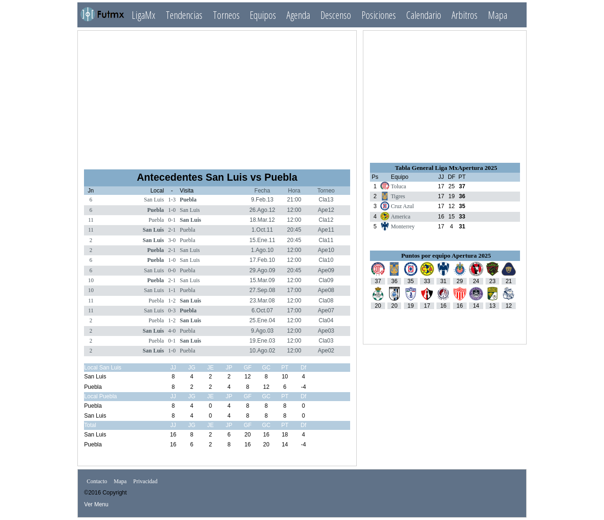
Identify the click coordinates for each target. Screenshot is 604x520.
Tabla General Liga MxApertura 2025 (446, 167)
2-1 (172, 229)
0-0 (172, 270)
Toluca (398, 186)
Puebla (188, 199)
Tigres (398, 196)
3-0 (172, 240)
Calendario (423, 15)
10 (90, 280)
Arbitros (465, 15)
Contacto (97, 481)
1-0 (172, 210)
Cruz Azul (402, 206)
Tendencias (184, 15)
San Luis (154, 199)
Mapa (497, 15)
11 (91, 220)
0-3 (172, 310)
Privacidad (145, 481)
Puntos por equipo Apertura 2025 (446, 255)
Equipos (263, 15)
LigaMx (143, 15)
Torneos (226, 15)
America (400, 216)
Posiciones (378, 15)
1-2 (172, 300)
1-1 (172, 290)
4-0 (172, 330)
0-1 (172, 220)
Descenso (335, 15)
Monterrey (403, 226)
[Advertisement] (217, 96)
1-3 (172, 199)
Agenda (298, 15)
